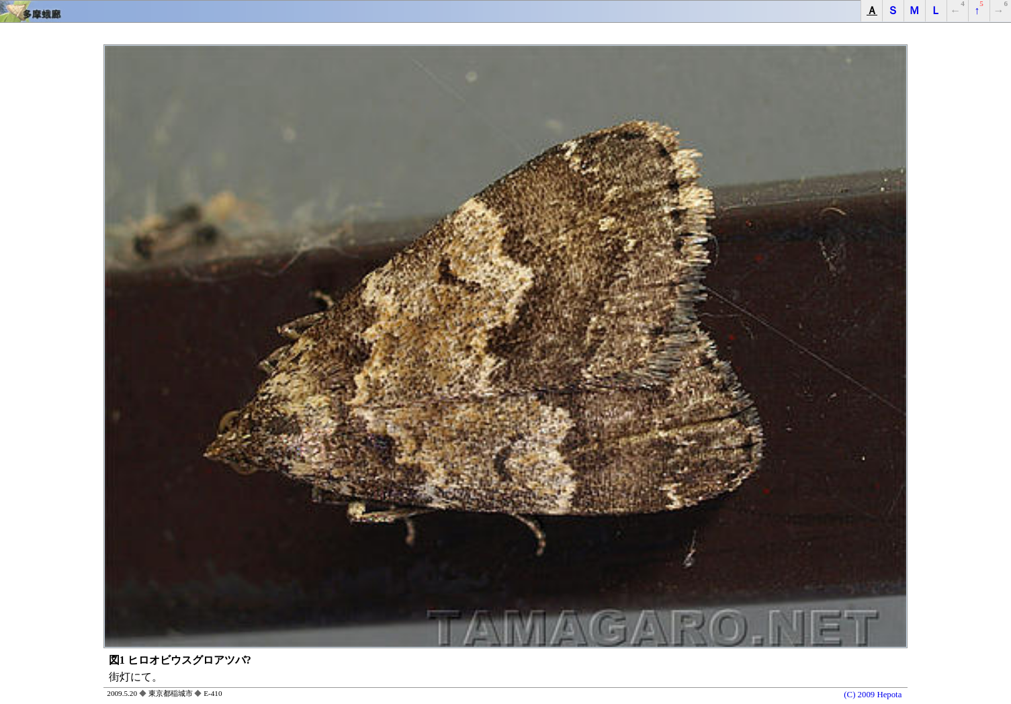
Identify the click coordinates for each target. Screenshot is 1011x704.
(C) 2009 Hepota (873, 694)
